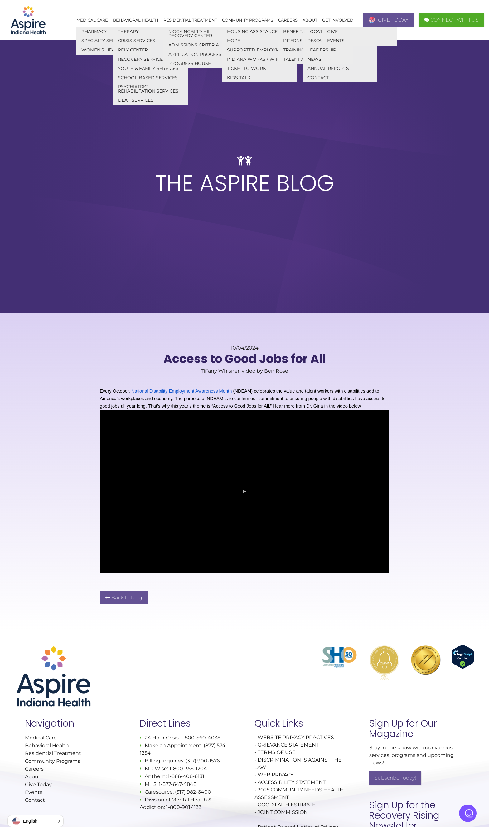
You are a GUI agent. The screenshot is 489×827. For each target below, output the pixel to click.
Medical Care (92, 19)
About (310, 19)
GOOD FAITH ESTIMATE (287, 805)
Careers (288, 19)
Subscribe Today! (395, 778)
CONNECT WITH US (451, 20)
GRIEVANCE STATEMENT (288, 745)
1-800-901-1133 (183, 807)
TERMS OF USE (277, 752)
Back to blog (123, 598)
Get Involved (337, 19)
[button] (35, 821)
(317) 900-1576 (203, 761)
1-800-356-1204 (188, 768)
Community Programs (247, 19)
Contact (35, 800)
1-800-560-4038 (200, 738)
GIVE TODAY (389, 20)
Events (33, 792)
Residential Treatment (190, 19)
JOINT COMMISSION (283, 812)
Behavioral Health (135, 19)
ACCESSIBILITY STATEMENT (292, 782)
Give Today (38, 784)
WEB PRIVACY (275, 775)
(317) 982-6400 (193, 792)
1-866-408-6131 (186, 776)
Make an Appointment (173, 745)
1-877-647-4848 (177, 784)
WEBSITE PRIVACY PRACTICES (296, 737)
